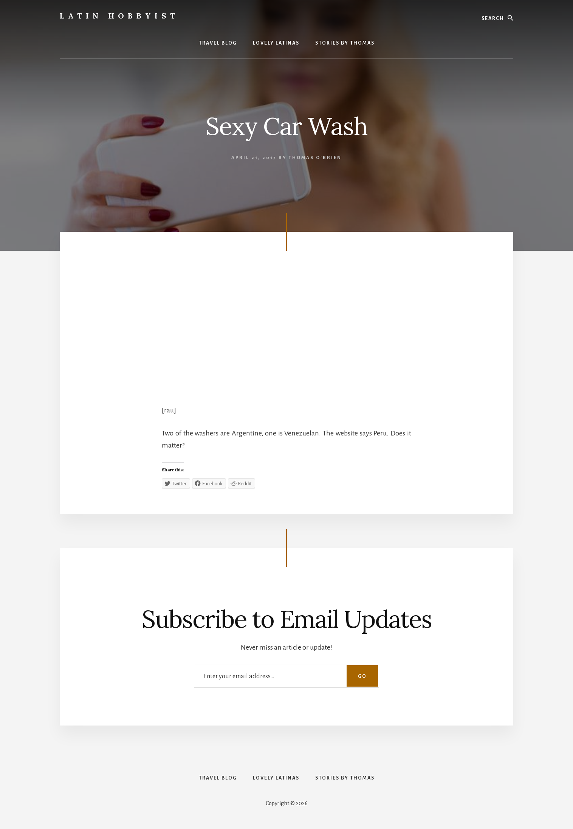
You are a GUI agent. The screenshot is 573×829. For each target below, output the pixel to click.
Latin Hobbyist (119, 15)
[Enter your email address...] (286, 676)
